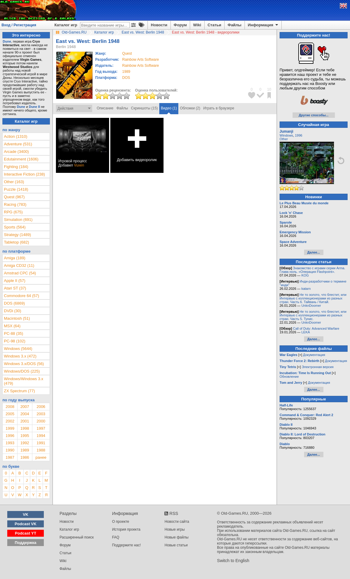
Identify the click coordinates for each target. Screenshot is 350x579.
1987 (9, 457)
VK (25, 514)
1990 (9, 450)
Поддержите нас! (126, 545)
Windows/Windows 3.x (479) (23, 381)
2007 (24, 406)
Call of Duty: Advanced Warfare (316, 328)
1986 (24, 457)
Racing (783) (15, 204)
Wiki (197, 25)
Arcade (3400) (16, 151)
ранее (40, 457)
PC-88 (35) (13, 333)
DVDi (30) (12, 311)
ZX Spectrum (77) (19, 391)
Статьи (214, 25)
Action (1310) (15, 136)
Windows (286, 135)
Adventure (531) (18, 144)
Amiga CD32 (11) (19, 265)
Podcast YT (25, 533)
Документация (314, 355)
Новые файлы (176, 537)
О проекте (120, 521)
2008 (9, 406)
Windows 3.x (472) (20, 356)
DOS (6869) (14, 303)
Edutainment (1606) (21, 159)
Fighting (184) (16, 166)
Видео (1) (169, 108)
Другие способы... (314, 115)
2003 (41, 414)
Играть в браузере (218, 108)
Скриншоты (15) (144, 108)
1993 (9, 443)
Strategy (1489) (17, 234)
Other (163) (14, 182)
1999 (9, 428)
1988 (41, 450)
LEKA (305, 332)
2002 (9, 421)
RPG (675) (13, 212)
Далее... (313, 252)
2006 (41, 406)
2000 (41, 421)
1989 (126, 72)
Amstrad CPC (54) (20, 273)
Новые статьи (176, 545)
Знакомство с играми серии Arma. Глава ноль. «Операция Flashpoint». (312, 269)
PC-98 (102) (14, 341)
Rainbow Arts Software (140, 59)
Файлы (234, 25)
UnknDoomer (311, 305)
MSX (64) (12, 326)
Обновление (289, 376)
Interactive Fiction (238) (24, 174)
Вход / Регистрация (19, 25)
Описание (105, 108)
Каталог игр (65, 25)
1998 (24, 428)
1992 (24, 443)
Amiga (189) (14, 258)
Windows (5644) (18, 348)
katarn (306, 288)
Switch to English (233, 560)
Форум (180, 25)
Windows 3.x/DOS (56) (24, 363)
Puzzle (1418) (16, 189)
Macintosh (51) (17, 318)
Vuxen (79, 165)
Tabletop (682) (16, 242)
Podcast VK (25, 524)
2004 (24, 414)
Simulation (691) (18, 219)
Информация (263, 25)
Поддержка (26, 542)
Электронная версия (317, 367)
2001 (24, 421)
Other (284, 139)
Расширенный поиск (77, 537)
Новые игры (174, 529)
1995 (24, 435)
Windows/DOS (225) (22, 371)
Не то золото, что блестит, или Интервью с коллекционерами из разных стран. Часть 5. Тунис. (313, 315)
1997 (41, 428)
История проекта (126, 529)
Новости (159, 25)
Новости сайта (176, 521)
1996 (9, 435)
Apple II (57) (14, 280)
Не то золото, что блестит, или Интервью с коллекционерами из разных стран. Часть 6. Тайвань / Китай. (313, 298)
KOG (305, 275)
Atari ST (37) (15, 288)
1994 (41, 435)
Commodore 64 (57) (21, 295)
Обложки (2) (190, 108)
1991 (41, 443)
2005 (9, 414)
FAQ (115, 537)
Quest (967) (14, 197)
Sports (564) (15, 227)
